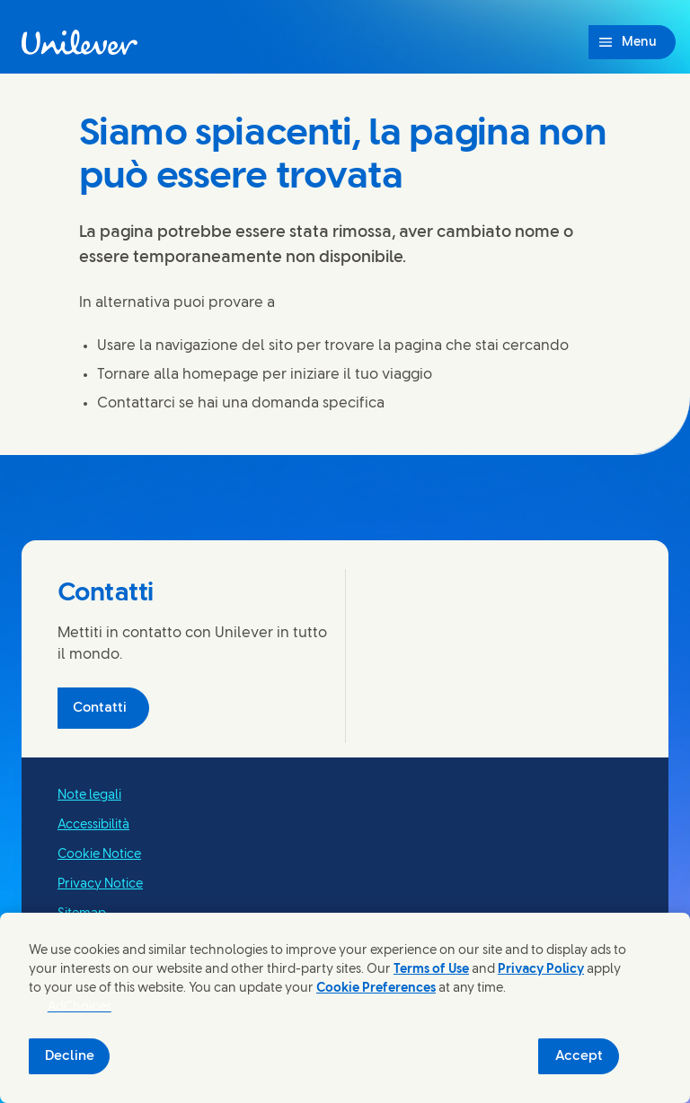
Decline (69, 1056)
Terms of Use (431, 969)
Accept (579, 1056)
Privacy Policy (541, 969)
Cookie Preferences (376, 988)
